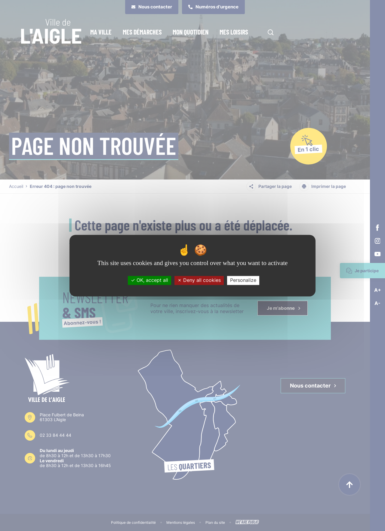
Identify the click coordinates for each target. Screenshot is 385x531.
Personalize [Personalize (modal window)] (243, 280)
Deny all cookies (199, 280)
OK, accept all (149, 280)
